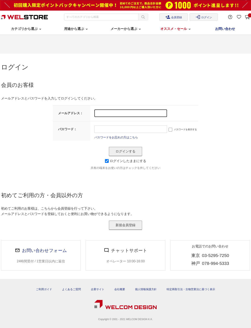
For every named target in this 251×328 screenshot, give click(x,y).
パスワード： (67, 129)
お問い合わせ (225, 29)
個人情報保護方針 (146, 289)
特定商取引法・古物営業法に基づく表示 (191, 289)
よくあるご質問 (71, 289)
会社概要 (119, 289)
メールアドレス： (70, 113)
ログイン (203, 17)
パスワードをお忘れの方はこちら (116, 137)
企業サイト (97, 289)
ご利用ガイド (44, 289)
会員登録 (173, 17)
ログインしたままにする (125, 161)
